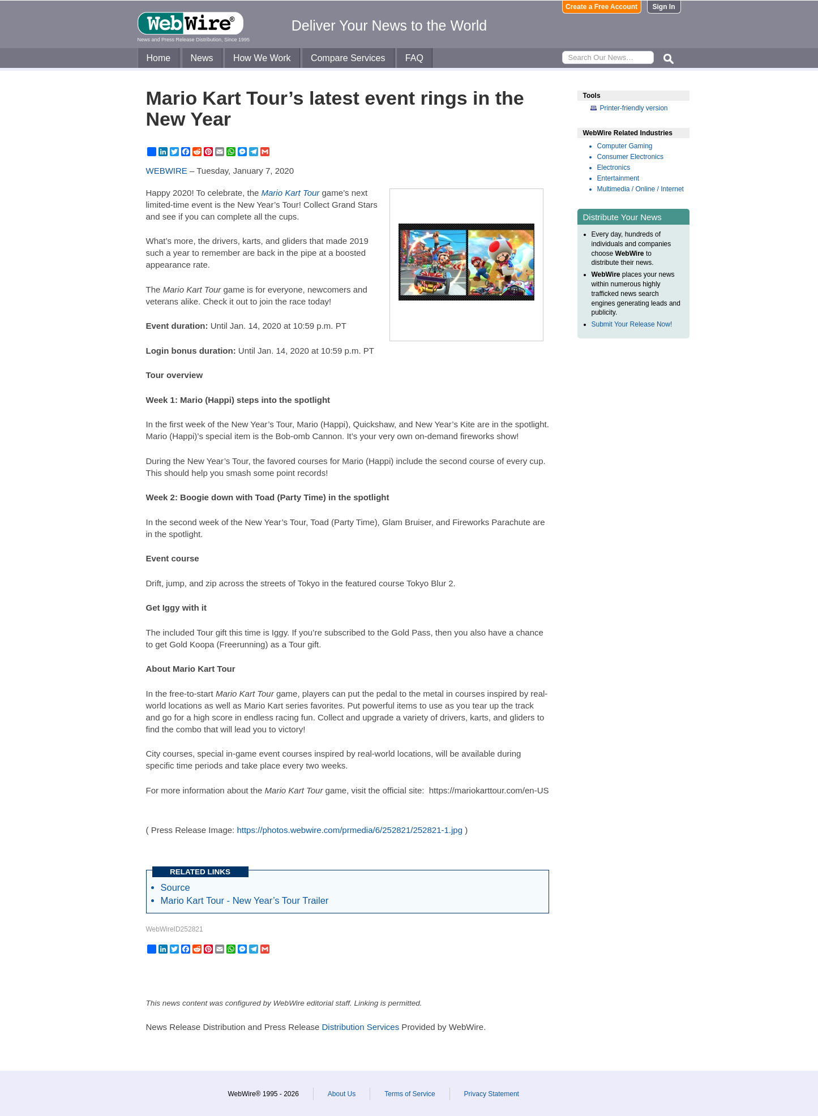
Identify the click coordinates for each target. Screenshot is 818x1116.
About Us (342, 1094)
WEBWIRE (166, 170)
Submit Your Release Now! (632, 324)
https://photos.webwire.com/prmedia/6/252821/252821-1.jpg (349, 830)
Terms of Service (409, 1094)
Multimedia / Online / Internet (640, 189)
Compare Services (348, 58)
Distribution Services (360, 1027)
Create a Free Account (601, 7)
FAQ (414, 58)
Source (175, 887)
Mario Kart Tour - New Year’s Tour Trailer (245, 900)
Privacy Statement (491, 1094)
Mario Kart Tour (291, 193)
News (202, 58)
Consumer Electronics (630, 157)
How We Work (262, 58)
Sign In (664, 7)
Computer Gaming (625, 146)
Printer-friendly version (634, 108)
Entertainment (618, 178)
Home (159, 58)
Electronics (614, 167)
